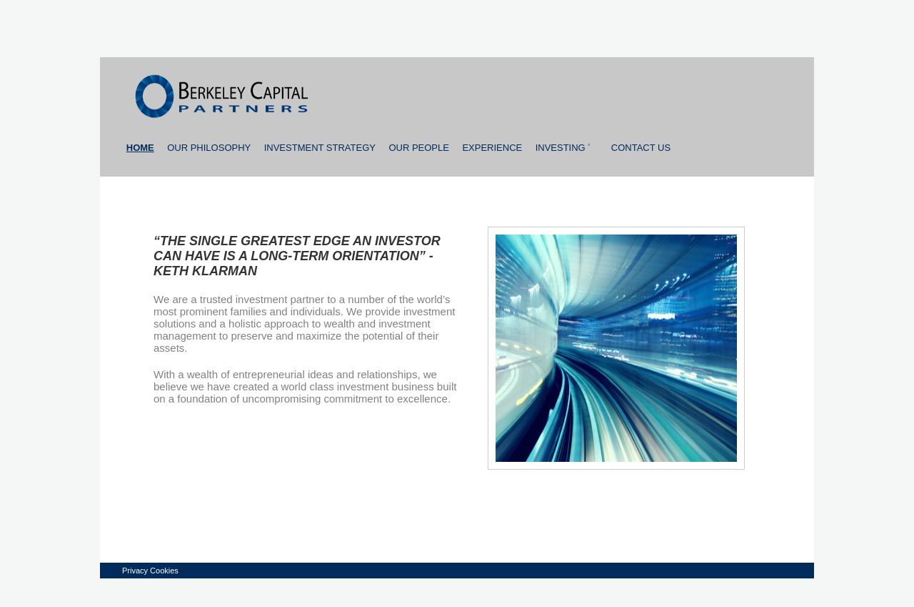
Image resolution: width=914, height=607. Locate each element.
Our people (418, 147)
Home (140, 147)
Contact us (641, 147)
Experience (492, 147)
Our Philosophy (209, 147)
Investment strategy (320, 147)
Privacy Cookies (150, 570)
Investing (563, 147)
